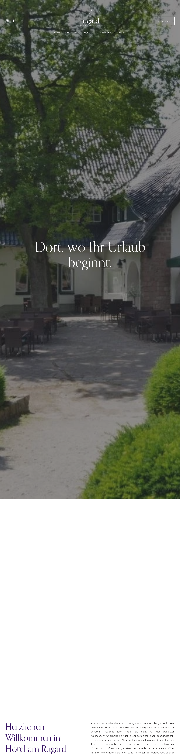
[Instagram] (7, 21)
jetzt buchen (163, 21)
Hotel (58, 32)
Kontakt (120, 32)
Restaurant (73, 32)
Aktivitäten (104, 32)
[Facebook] (13, 21)
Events (88, 32)
